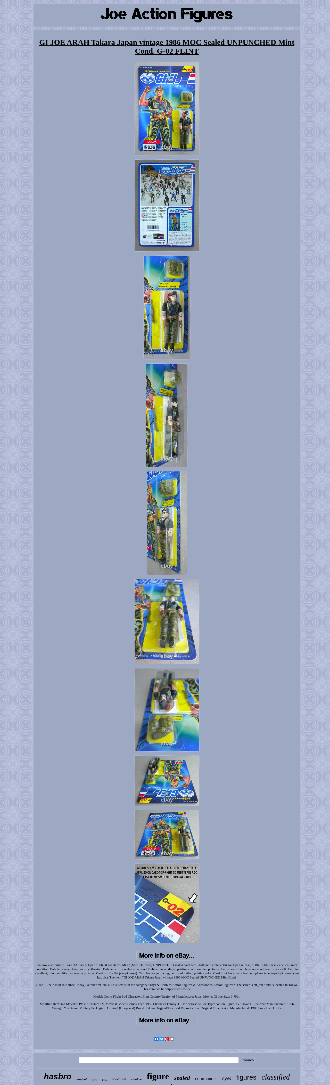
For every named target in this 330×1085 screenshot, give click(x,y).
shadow (136, 1079)
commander (206, 1078)
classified (275, 1077)
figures (246, 1077)
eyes (226, 1078)
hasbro (57, 1076)
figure (158, 1076)
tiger (94, 1080)
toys (104, 1079)
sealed (182, 1077)
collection (119, 1079)
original (82, 1079)
